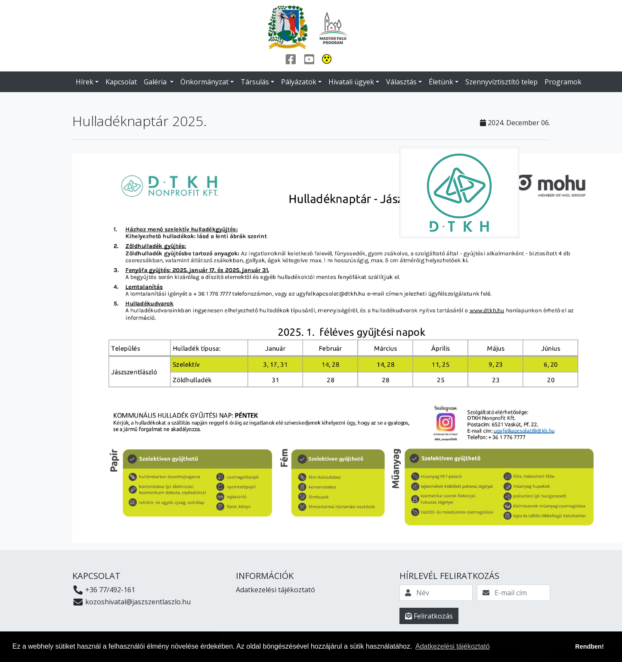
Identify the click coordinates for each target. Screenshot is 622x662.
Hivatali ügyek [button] (351, 82)
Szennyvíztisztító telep (501, 82)
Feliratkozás (429, 616)
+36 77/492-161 (104, 589)
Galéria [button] (156, 82)
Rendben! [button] (589, 646)
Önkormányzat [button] (204, 82)
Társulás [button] (255, 82)
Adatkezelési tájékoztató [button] (452, 646)
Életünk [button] (441, 82)
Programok (563, 82)
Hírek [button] (84, 82)
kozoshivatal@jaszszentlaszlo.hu (131, 601)
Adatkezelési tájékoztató (275, 589)
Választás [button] (401, 82)
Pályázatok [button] (298, 82)
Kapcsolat (121, 82)
